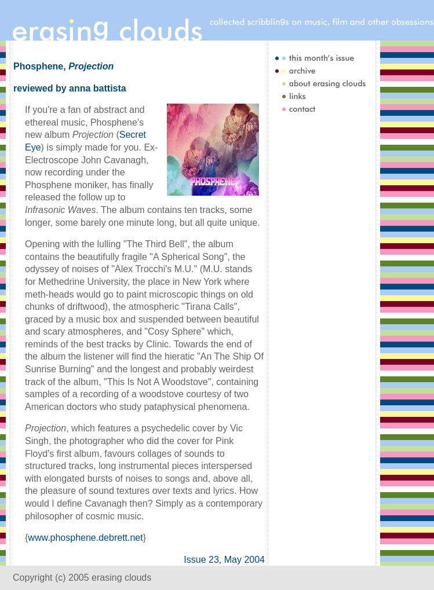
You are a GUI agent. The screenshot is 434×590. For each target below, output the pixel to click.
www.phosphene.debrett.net (85, 538)
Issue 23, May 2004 (224, 560)
